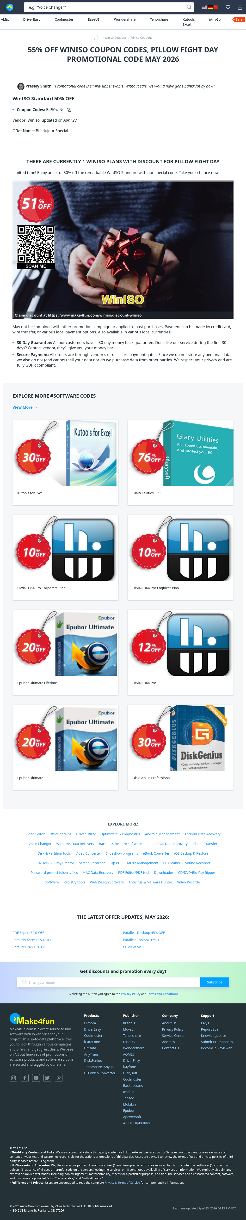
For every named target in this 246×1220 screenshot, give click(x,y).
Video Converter (88, 853)
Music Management (142, 863)
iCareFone (92, 1041)
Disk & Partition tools (54, 853)
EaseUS (94, 19)
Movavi (128, 1029)
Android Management (162, 834)
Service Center (173, 1035)
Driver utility (86, 834)
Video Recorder (189, 882)
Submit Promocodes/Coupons (218, 1041)
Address (168, 1041)
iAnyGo (215, 19)
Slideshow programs (122, 853)
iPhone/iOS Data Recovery (167, 843)
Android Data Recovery (202, 834)
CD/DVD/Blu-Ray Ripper (196, 872)
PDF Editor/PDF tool (133, 872)
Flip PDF (116, 863)
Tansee (128, 1098)
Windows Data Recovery (75, 843)
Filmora (90, 1023)
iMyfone (129, 1066)
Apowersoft (132, 1116)
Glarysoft (130, 1073)
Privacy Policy (131, 994)
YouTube (36, 1078)
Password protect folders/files (54, 872)
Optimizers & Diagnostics (120, 834)
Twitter (47, 1078)
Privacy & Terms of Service (122, 1183)
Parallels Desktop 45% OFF (144, 932)
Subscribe (214, 982)
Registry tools (74, 882)
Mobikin (129, 1104)
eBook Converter (156, 853)
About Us (169, 1023)
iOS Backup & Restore (191, 853)
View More (22, 407)
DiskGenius (93, 1060)
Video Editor (35, 834)
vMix (5, 19)
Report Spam (211, 1029)
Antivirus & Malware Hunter (150, 882)
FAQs (205, 1023)
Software (52, 882)
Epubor (129, 1110)
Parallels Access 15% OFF (32, 940)
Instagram (13, 1078)
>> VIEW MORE (134, 947)
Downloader (163, 872)
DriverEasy (31, 19)
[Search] (189, 7)
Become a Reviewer (216, 1048)
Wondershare (124, 19)
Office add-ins (60, 834)
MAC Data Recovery (98, 872)
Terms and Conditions (162, 994)
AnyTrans (91, 1054)
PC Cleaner (171, 863)
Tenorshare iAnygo (99, 1066)
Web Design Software (107, 882)
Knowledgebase (213, 1035)
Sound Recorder (197, 863)
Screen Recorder (92, 863)
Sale (239, 19)
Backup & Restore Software (120, 843)
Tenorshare (159, 19)
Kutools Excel (189, 22)
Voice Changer (40, 843)
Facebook (25, 1078)
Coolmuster (64, 19)
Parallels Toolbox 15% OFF (143, 940)
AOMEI (128, 1054)
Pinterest (58, 1078)
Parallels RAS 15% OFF (29, 947)
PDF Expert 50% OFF (28, 932)
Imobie (128, 1091)
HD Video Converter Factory (101, 1073)
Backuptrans (133, 1085)
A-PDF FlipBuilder (136, 1123)
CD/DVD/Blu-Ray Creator (55, 863)
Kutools (129, 1023)
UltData (90, 1048)
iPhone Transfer (204, 843)
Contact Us (170, 1048)
